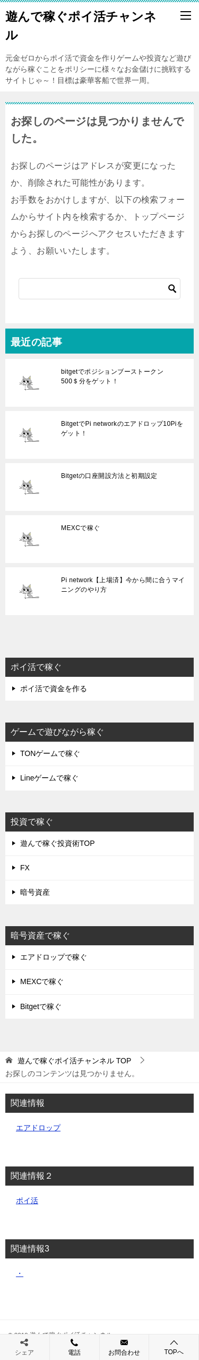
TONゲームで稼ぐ (50, 753)
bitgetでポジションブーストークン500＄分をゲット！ (112, 376)
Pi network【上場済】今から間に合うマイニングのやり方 (123, 584)
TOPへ (174, 1347)
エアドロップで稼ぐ (53, 957)
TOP (74, 1060)
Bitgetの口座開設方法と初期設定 (109, 476)
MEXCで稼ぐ (80, 528)
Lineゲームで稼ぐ (49, 778)
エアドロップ (38, 1127)
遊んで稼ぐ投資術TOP (57, 843)
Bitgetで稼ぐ (41, 1006)
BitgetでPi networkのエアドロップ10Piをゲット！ (122, 428)
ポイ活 (27, 1200)
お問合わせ (124, 1346)
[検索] (99, 288)
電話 (75, 1346)
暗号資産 (35, 892)
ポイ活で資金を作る (53, 688)
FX (25, 867)
